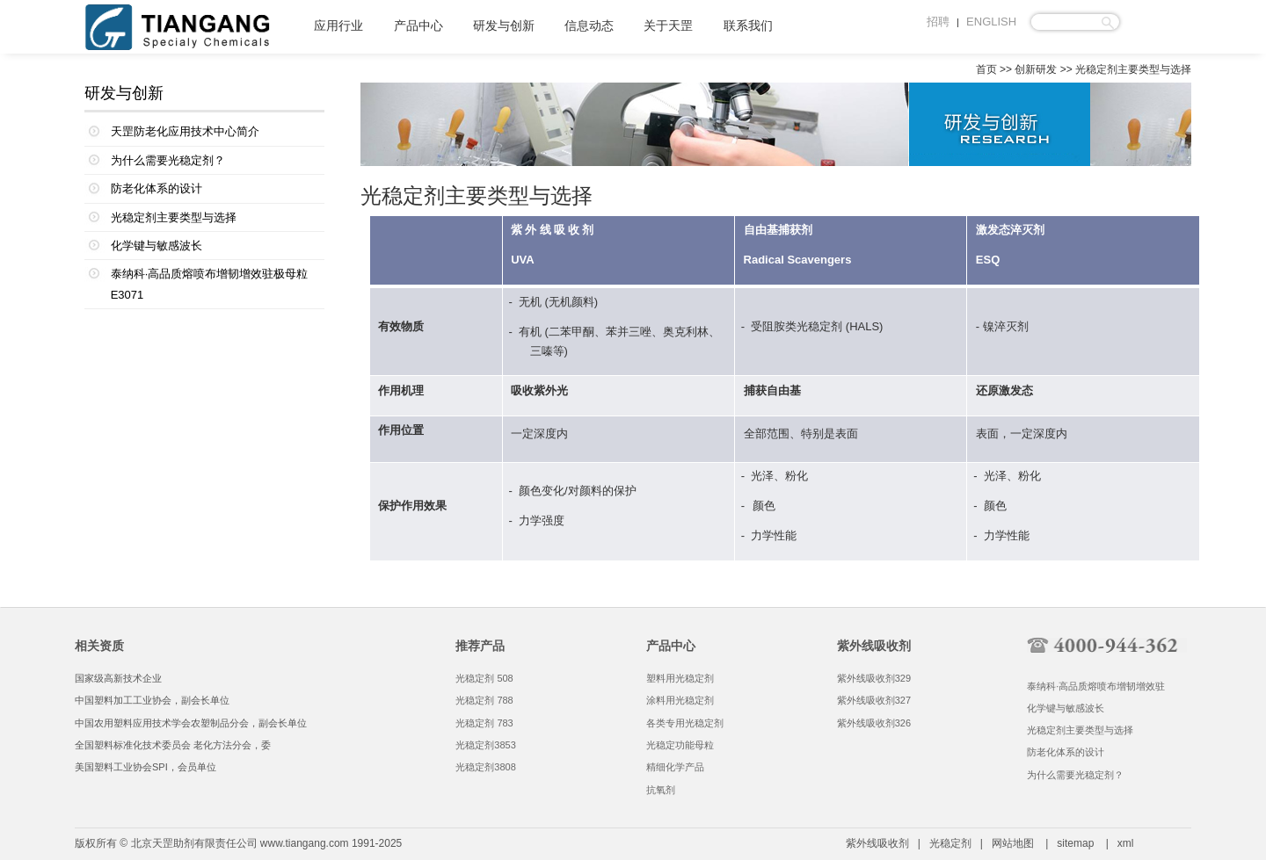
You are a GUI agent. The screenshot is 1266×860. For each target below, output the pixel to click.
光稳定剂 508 (484, 678)
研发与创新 (504, 26)
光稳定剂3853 (485, 745)
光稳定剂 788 (484, 700)
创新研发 (1036, 69)
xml (1125, 843)
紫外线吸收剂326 (874, 723)
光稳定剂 (819, 326)
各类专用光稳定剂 (685, 723)
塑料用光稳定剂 (680, 678)
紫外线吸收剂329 (874, 678)
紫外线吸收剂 (877, 843)
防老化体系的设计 (156, 188)
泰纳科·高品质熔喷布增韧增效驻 (1096, 686)
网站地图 (1013, 843)
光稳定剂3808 (485, 767)
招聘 (938, 21)
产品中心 (418, 26)
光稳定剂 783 (484, 723)
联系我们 (748, 26)
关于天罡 (668, 26)
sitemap (1075, 843)
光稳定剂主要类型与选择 (173, 217)
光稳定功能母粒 (680, 745)
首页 (986, 69)
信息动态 (589, 26)
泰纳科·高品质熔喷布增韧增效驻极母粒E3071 (210, 283)
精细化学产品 (675, 767)
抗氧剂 (660, 789)
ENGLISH (991, 21)
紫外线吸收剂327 (874, 700)
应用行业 (338, 26)
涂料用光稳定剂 (680, 700)
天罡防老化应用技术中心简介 (185, 131)
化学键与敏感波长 (156, 245)
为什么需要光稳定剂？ (168, 160)
